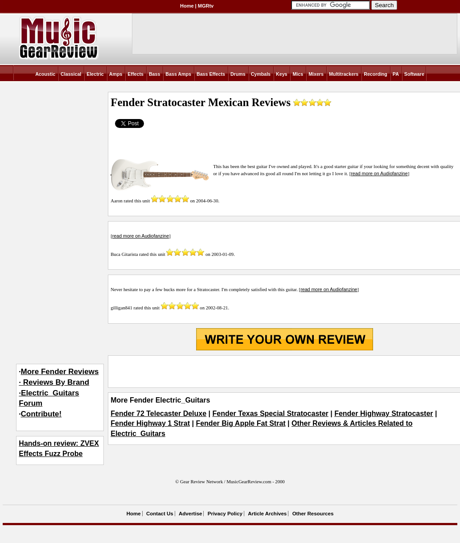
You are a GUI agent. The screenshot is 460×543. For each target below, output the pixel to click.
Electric (95, 74)
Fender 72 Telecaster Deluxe (158, 413)
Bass (154, 74)
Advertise (190, 513)
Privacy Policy (225, 513)
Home (187, 5)
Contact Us (159, 513)
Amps (116, 74)
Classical (71, 74)
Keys (281, 74)
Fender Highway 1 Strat (150, 423)
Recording (375, 74)
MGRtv (206, 5)
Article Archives (267, 513)
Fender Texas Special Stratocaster (271, 413)
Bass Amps (178, 74)
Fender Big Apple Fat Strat (240, 423)
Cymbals (261, 74)
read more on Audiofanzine (379, 173)
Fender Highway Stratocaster (383, 413)
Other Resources (313, 513)
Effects (135, 74)
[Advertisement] (284, 371)
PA (396, 74)
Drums (238, 74)
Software (414, 74)
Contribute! (41, 414)
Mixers (316, 74)
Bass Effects (211, 74)
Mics (297, 74)
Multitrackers (343, 74)
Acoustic (45, 74)
